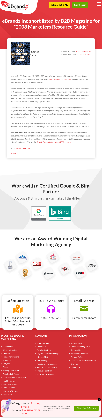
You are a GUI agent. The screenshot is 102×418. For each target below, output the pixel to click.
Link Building (42, 361)
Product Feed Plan (44, 371)
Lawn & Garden (9, 388)
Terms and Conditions (79, 354)
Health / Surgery (9, 381)
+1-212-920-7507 (83, 55)
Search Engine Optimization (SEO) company (54, 143)
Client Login (80, 5)
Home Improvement (11, 357)
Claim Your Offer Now (86, 408)
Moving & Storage (10, 392)
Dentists (6, 354)
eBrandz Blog (76, 344)
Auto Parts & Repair (11, 375)
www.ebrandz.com (22, 149)
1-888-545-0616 (51, 318)
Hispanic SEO (42, 358)
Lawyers (6, 364)
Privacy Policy (77, 358)
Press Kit (14, 154)
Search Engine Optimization (59, 80)
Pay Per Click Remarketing (47, 354)
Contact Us (75, 368)
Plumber (6, 368)
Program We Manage (45, 375)
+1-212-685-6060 (83, 52)
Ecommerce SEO (43, 347)
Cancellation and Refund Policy (83, 361)
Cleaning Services (10, 351)
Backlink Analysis (44, 351)
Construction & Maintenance (14, 378)
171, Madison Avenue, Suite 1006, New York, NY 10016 (18, 322)
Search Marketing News (80, 347)
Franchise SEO (43, 344)
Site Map (74, 365)
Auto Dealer (8, 347)
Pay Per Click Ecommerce (47, 368)
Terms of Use (76, 351)
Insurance (7, 361)
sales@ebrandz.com (84, 318)
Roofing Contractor (11, 371)
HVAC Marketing (10, 385)
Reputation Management (47, 365)
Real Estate (7, 395)
